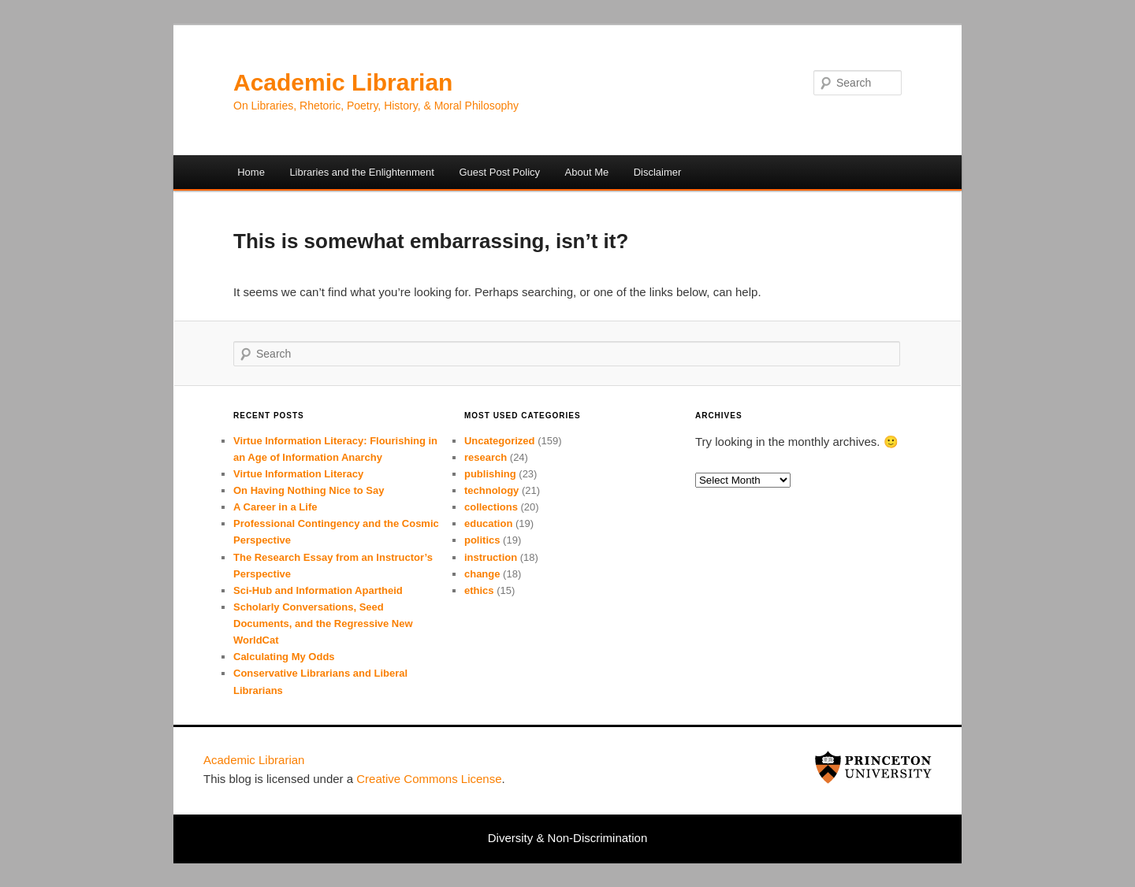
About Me (587, 172)
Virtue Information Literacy (298, 474)
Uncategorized (499, 441)
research (485, 457)
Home (251, 172)
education (488, 523)
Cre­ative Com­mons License (428, 778)
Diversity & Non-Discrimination (568, 837)
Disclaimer (658, 172)
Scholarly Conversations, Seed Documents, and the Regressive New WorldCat (323, 623)
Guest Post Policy (499, 172)
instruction (490, 557)
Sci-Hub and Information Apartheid (318, 590)
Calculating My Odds (284, 656)
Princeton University (873, 767)
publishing (490, 474)
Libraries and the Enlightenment (361, 172)
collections (491, 507)
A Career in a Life (275, 507)
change (482, 574)
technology (491, 490)
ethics (479, 590)
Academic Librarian (342, 82)
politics (482, 540)
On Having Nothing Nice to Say (308, 490)
